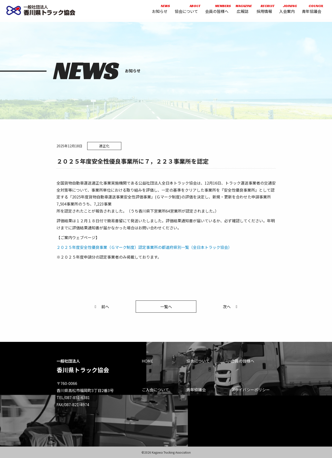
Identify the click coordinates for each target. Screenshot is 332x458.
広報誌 (241, 10)
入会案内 (286, 10)
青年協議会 (310, 10)
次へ (231, 306)
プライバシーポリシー (250, 390)
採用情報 (263, 10)
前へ (101, 306)
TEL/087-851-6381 (73, 397)
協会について (185, 10)
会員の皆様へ (216, 10)
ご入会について (155, 390)
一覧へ (166, 306)
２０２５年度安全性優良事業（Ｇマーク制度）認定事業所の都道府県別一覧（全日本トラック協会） (144, 247)
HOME (147, 361)
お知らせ (159, 10)
